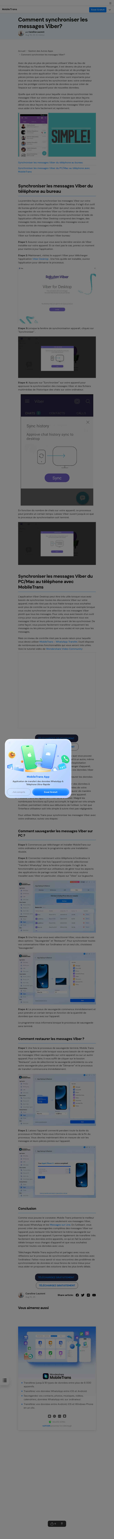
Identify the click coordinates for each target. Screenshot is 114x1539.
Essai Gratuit (50, 792)
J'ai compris (18, 792)
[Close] (9, 742)
